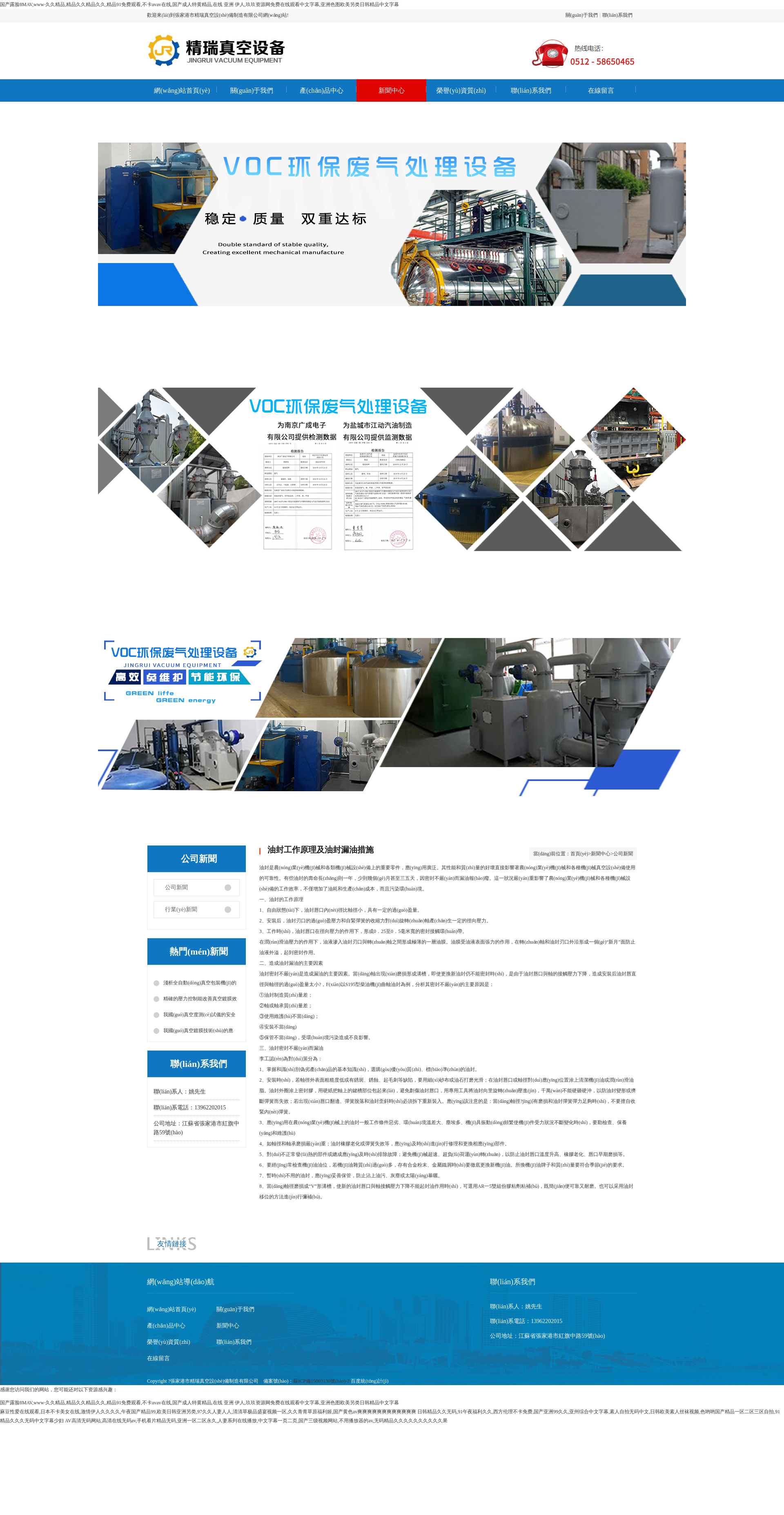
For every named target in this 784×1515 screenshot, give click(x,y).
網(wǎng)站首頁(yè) (182, 90)
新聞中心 (392, 90)
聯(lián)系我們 (617, 15)
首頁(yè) (579, 854)
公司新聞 (176, 887)
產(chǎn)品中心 (321, 90)
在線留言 (601, 90)
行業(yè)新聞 (181, 909)
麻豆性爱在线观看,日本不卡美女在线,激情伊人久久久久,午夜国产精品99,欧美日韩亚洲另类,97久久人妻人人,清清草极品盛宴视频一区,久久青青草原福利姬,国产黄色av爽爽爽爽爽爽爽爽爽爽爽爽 (208, 1412)
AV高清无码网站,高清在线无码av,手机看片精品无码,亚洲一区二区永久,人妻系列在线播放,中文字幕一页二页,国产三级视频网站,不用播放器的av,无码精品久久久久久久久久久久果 (256, 1421)
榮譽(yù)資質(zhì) (461, 90)
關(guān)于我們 (582, 15)
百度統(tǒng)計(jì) (369, 1381)
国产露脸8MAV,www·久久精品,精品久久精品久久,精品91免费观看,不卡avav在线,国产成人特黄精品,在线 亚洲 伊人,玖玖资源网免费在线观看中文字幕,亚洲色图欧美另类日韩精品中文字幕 (199, 4)
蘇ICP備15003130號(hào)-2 (321, 1381)
